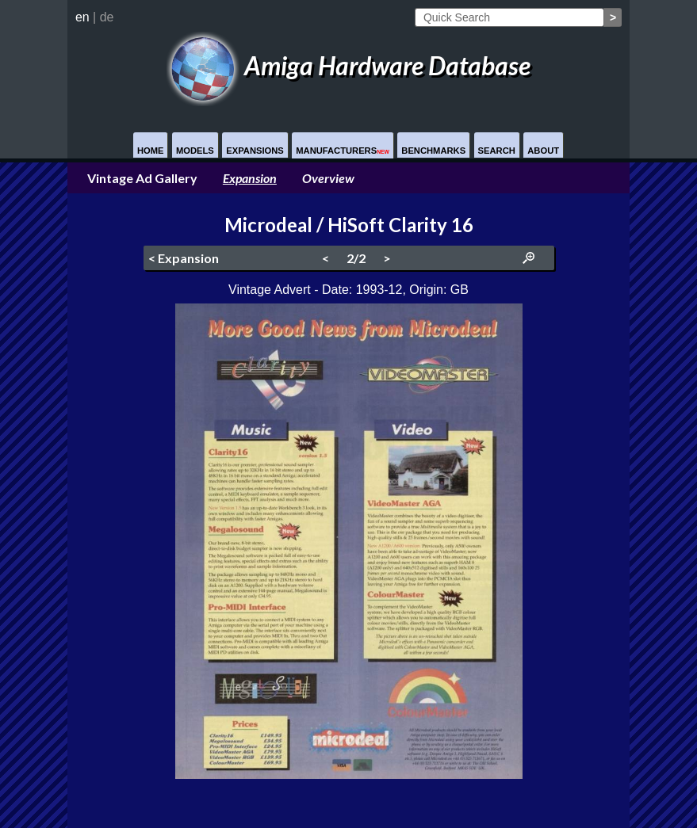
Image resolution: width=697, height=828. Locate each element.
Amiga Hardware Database (349, 65)
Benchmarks (433, 150)
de (107, 17)
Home (150, 150)
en (82, 17)
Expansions (255, 150)
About (543, 150)
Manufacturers (342, 150)
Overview (328, 177)
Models (195, 150)
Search (496, 150)
